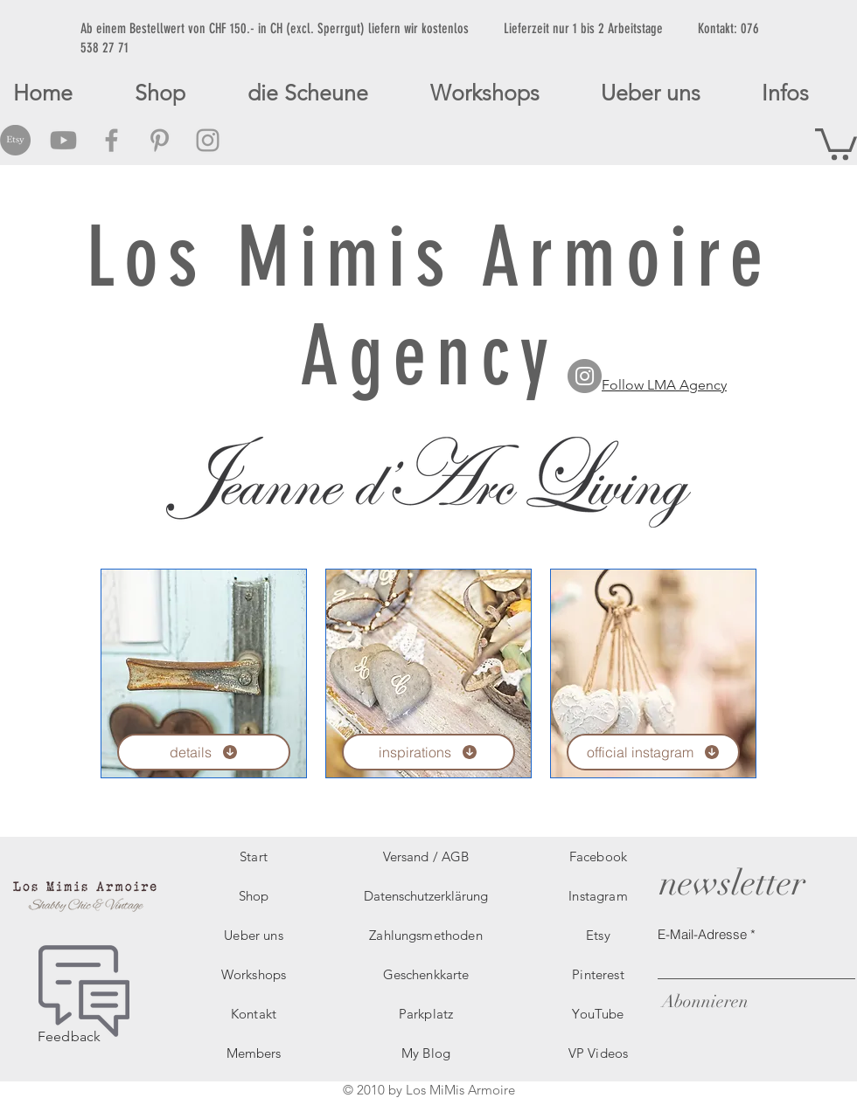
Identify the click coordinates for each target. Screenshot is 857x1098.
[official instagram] (653, 752)
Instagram (597, 895)
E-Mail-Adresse (702, 934)
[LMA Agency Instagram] (585, 376)
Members (253, 1053)
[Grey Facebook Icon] (111, 140)
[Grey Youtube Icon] (63, 140)
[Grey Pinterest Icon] (159, 140)
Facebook (598, 856)
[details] (203, 752)
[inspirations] (428, 752)
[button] (836, 142)
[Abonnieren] (703, 1001)
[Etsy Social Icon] (15, 140)
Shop (254, 895)
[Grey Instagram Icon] (207, 140)
